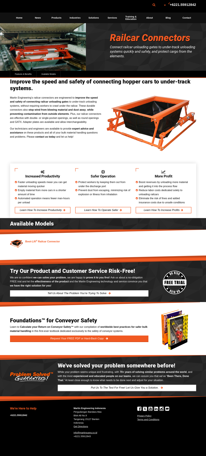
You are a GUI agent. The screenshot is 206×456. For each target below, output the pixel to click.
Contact (186, 18)
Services (112, 18)
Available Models (48, 74)
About (149, 18)
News (38, 18)
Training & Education (130, 17)
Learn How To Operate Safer (101, 210)
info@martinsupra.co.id (85, 432)
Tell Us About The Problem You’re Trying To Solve (77, 293)
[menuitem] (26, 6)
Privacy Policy (144, 416)
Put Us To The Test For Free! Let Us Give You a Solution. (125, 387)
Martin (26, 6)
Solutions (93, 18)
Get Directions (81, 426)
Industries (75, 18)
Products (56, 18)
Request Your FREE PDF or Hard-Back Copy (77, 338)
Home (19, 18)
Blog (168, 18)
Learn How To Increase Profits (162, 210)
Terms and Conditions (148, 419)
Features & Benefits (23, 74)
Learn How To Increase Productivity (41, 210)
